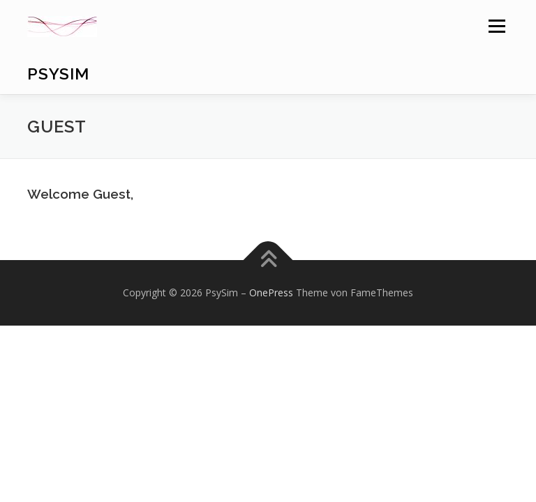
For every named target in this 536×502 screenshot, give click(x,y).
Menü (496, 26)
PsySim (58, 73)
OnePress (271, 292)
